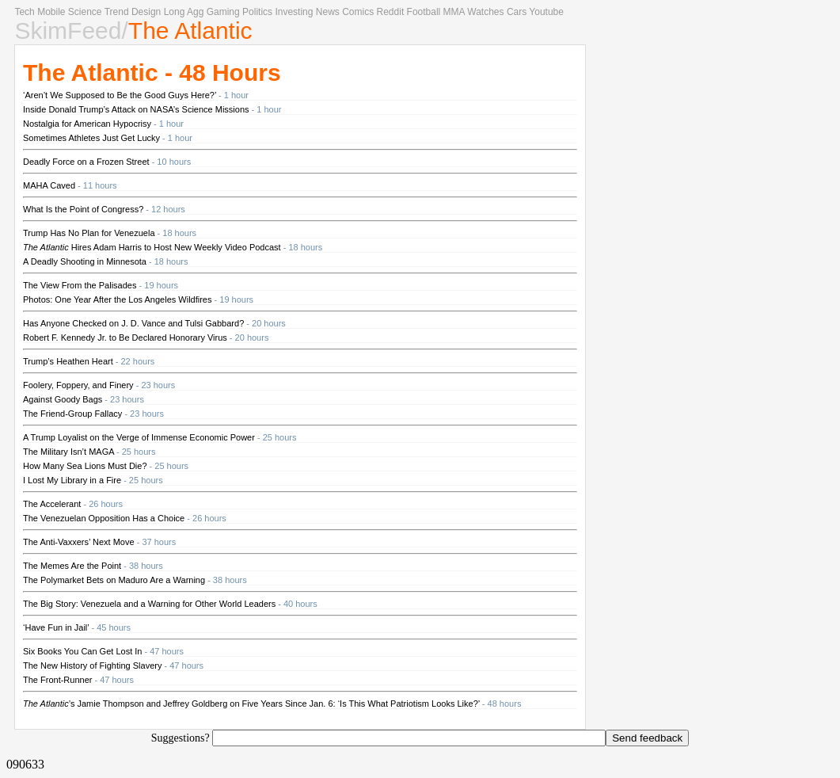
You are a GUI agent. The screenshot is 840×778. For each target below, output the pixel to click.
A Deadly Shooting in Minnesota (84, 261)
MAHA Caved (49, 185)
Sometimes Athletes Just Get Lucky (91, 138)
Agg (195, 11)
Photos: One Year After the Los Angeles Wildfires (117, 299)
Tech (24, 11)
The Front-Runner (57, 680)
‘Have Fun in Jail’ (56, 627)
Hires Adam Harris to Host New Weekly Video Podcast (152, 247)
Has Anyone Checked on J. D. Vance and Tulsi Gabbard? (133, 323)
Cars (516, 11)
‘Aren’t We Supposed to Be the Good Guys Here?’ (119, 95)
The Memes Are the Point (72, 565)
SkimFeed (67, 30)
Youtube (546, 11)
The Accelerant (52, 504)
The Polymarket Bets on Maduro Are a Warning (114, 580)
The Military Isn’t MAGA (68, 451)
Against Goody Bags (62, 399)
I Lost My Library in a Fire (72, 480)
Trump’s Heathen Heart (68, 361)
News (328, 11)
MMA (454, 11)
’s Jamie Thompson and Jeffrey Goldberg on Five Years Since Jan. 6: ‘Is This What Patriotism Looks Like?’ (251, 703)
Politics (257, 11)
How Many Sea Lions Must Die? (85, 466)
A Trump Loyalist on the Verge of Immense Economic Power (139, 437)
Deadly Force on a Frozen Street (86, 161)
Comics (358, 11)
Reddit (391, 11)
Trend (117, 11)
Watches (485, 11)
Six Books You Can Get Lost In (82, 651)
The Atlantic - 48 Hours (152, 72)
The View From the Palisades (79, 285)
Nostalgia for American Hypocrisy (87, 123)
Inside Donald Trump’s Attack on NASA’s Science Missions (136, 109)
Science (85, 11)
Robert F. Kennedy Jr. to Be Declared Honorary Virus (125, 337)
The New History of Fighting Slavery (92, 665)
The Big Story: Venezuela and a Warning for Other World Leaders (149, 603)
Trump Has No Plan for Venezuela (89, 233)
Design (146, 11)
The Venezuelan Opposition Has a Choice (103, 518)
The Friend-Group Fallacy (72, 413)
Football (424, 11)
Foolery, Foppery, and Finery (78, 385)
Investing (294, 11)
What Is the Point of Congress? (83, 209)
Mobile (51, 11)
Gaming (223, 11)
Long (174, 11)
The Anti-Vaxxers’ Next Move (79, 542)
